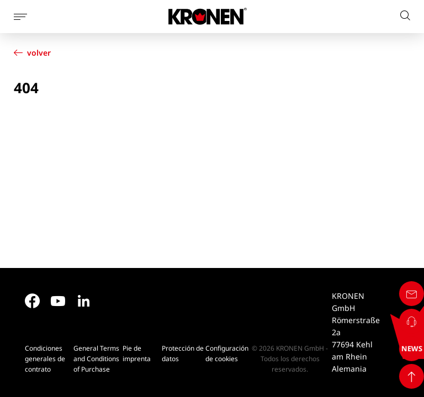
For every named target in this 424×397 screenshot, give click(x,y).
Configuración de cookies (226, 353)
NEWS (403, 348)
